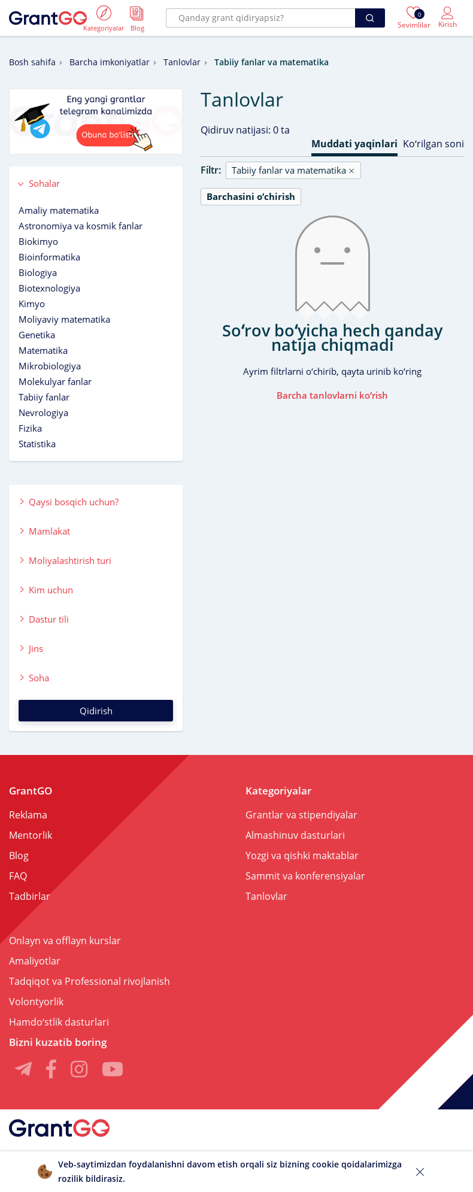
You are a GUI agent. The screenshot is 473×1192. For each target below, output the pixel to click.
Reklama (28, 814)
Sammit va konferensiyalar (305, 875)
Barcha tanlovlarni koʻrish (332, 395)
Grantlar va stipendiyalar (301, 814)
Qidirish (96, 711)
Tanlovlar (182, 62)
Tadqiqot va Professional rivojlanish (89, 981)
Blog (19, 855)
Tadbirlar (29, 896)
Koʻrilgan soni (433, 143)
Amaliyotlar (34, 960)
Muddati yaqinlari (354, 143)
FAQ (18, 875)
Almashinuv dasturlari (295, 835)
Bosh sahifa (32, 62)
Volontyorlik (36, 1001)
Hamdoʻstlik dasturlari (59, 1022)
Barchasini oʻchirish (251, 196)
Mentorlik (30, 835)
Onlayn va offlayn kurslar (65, 940)
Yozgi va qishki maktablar (302, 855)
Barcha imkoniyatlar (109, 62)
